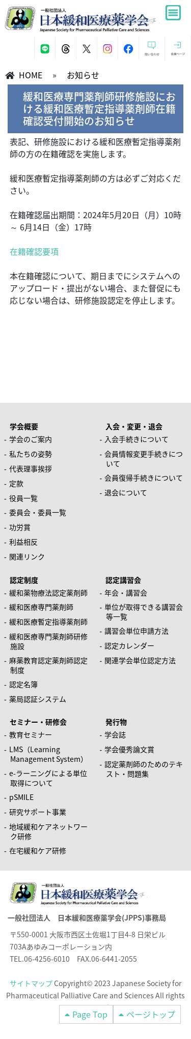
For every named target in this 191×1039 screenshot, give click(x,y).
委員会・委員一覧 (37, 512)
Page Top (89, 1014)
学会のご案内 (30, 439)
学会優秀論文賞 (129, 749)
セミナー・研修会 (38, 722)
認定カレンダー (129, 645)
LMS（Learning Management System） (48, 754)
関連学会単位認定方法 (140, 660)
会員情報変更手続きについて (143, 458)
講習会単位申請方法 (136, 631)
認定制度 (24, 580)
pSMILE (21, 797)
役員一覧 (23, 498)
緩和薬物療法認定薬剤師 (48, 592)
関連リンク (27, 556)
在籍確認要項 (34, 251)
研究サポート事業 (37, 812)
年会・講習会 (125, 592)
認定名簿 (23, 684)
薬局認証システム (37, 699)
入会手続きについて (136, 439)
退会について (125, 492)
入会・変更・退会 (133, 426)
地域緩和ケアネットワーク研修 (48, 831)
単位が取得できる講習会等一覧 (143, 611)
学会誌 (115, 734)
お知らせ (83, 75)
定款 (16, 483)
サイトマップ (31, 983)
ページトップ (150, 1014)
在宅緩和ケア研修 (37, 850)
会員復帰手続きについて (143, 477)
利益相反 (23, 542)
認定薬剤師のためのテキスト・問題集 (143, 769)
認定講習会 (123, 580)
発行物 (116, 722)
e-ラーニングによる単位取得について (48, 778)
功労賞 (20, 527)
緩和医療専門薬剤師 (41, 607)
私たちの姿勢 (30, 454)
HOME (30, 75)
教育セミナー (30, 734)
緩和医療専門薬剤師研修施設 (48, 641)
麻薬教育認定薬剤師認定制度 (48, 665)
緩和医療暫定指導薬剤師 (48, 621)
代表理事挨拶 (30, 468)
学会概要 (24, 426)
